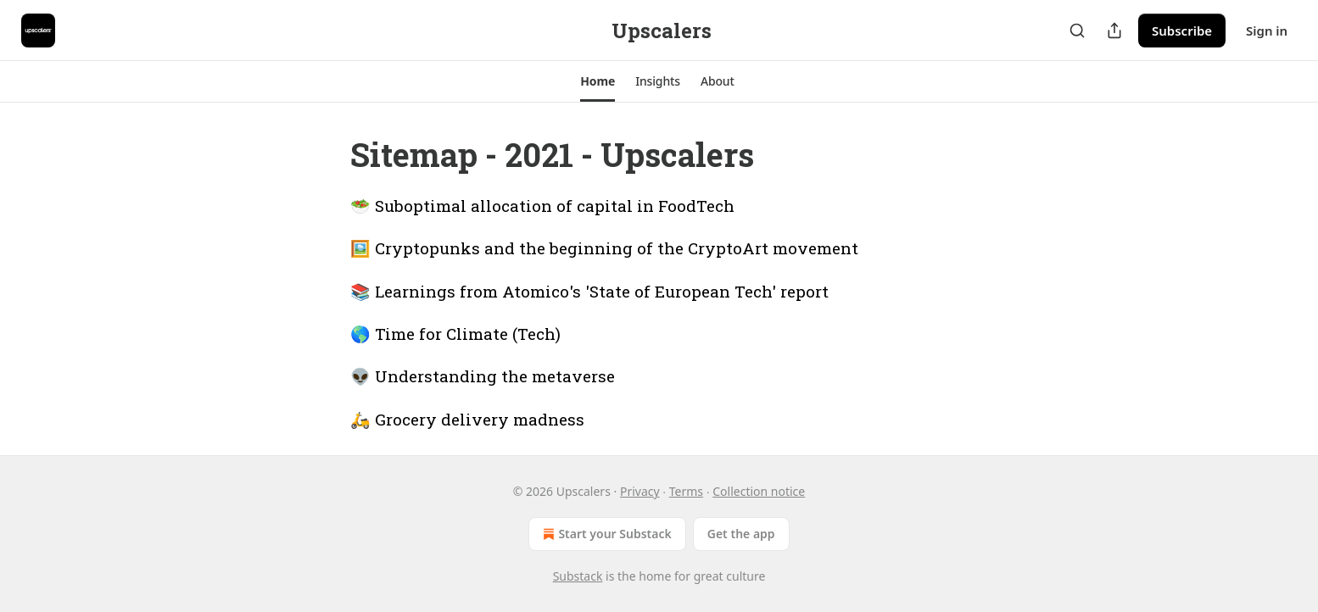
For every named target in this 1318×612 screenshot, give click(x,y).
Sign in (1266, 30)
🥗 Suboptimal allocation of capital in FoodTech (542, 205)
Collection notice (758, 491)
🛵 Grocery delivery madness (467, 419)
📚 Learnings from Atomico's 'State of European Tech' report (589, 291)
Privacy (640, 491)
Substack (578, 576)
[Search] (1077, 30)
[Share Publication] (1114, 30)
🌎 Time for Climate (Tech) (455, 333)
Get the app (741, 534)
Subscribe (1182, 30)
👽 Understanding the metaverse (482, 376)
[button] (597, 81)
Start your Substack (605, 534)
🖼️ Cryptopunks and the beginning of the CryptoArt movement (604, 248)
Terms (686, 491)
